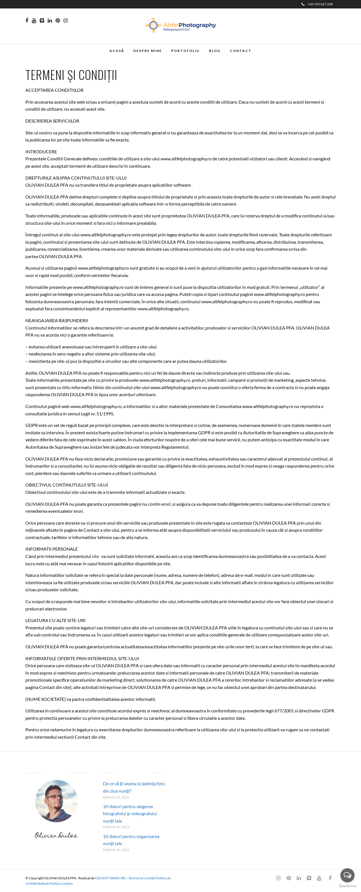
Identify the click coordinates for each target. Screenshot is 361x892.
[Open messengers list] (347, 875)
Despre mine (147, 51)
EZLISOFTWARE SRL (110, 878)
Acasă (116, 51)
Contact (241, 51)
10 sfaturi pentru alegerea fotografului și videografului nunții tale (130, 813)
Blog (215, 51)
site (96, 556)
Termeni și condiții (141, 878)
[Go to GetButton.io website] (347, 886)
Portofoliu (185, 51)
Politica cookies (61, 883)
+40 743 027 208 (317, 4)
